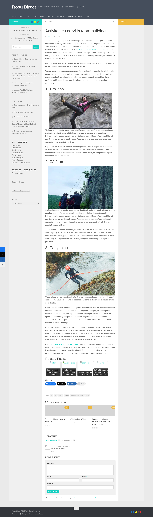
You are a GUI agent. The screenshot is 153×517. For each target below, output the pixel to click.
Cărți (35, 16)
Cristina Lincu (16, 150)
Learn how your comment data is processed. (90, 497)
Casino (78, 16)
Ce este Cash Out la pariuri (23, 112)
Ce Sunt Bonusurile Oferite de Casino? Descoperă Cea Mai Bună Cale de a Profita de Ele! (24, 124)
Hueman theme (38, 513)
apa (55, 395)
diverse (48, 22)
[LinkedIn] (72, 383)
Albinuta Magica (17, 157)
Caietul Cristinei (17, 152)
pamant (67, 395)
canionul (60, 395)
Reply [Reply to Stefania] (52, 450)
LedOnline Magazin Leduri (21, 191)
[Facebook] (50, 383)
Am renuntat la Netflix (21, 117)
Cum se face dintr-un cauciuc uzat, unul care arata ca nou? (101, 420)
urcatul (87, 395)
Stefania (53, 444)
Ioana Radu (16, 145)
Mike (49, 36)
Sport (29, 16)
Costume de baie (18, 182)
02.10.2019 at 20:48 (64, 445)
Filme (42, 16)
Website (50, 482)
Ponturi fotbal (16, 155)
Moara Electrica (17, 160)
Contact (87, 16)
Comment (51, 462)
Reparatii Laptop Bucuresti (21, 162)
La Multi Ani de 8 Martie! (78, 418)
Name (49, 475)
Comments (53, 439)
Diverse (70, 16)
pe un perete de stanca (77, 395)
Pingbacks (68, 439)
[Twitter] (61, 383)
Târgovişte (51, 16)
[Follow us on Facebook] (32, 22)
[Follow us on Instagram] (38, 22)
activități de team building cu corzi (92, 49)
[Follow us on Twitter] (35, 22)
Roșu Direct (24, 7)
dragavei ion (18, 59)
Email (84, 475)
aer (51, 395)
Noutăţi (21, 16)
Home (14, 16)
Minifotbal (60, 16)
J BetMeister (16, 148)
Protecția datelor (17, 173)
